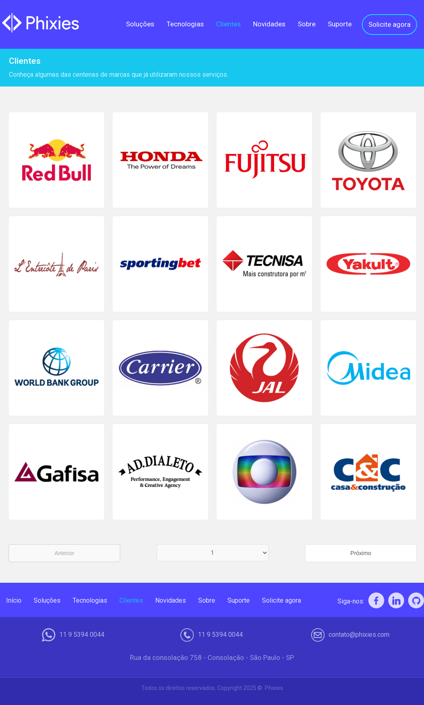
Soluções (140, 24)
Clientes (228, 24)
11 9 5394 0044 (81, 634)
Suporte (340, 24)
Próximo (360, 553)
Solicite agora (389, 24)
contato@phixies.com (359, 634)
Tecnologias (185, 24)
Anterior (64, 553)
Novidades (269, 24)
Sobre (307, 24)
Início (14, 600)
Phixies (274, 688)
